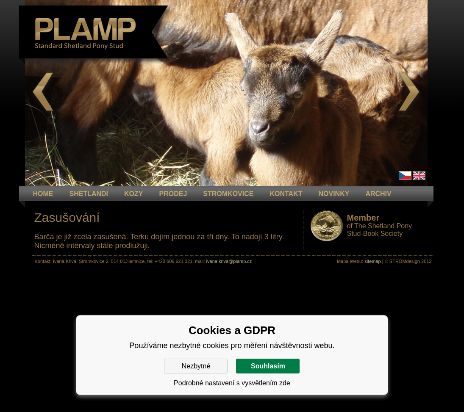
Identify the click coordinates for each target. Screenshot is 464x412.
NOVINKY (333, 193)
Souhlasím (268, 366)
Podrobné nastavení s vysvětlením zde (232, 383)
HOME (43, 193)
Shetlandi (88, 193)
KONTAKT (286, 193)
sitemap (372, 261)
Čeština (405, 175)
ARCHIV (378, 193)
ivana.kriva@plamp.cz (229, 261)
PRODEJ (173, 193)
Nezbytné (196, 366)
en (419, 175)
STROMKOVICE (228, 193)
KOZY (133, 193)
